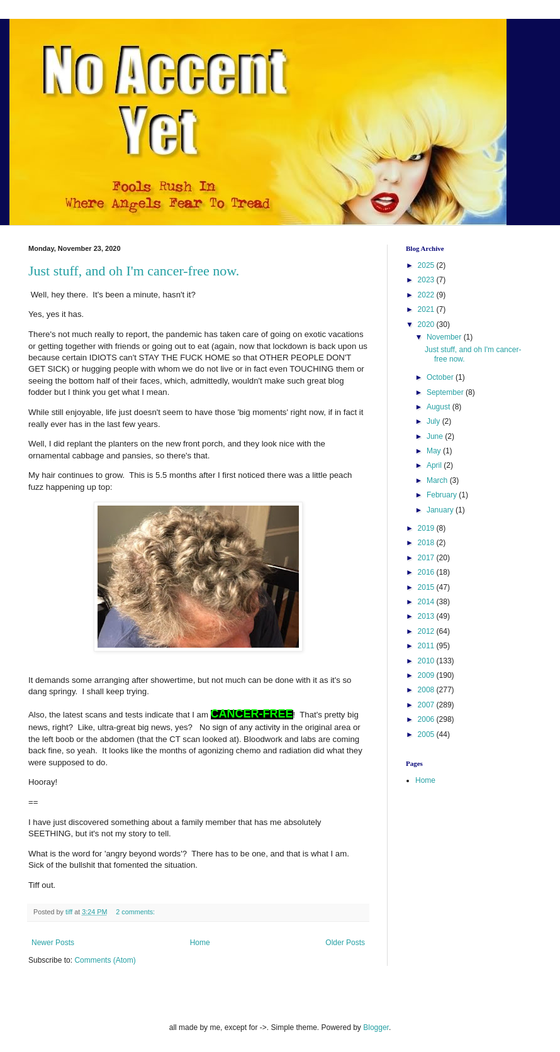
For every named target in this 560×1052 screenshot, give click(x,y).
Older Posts (345, 942)
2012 (427, 631)
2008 (427, 689)
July (434, 421)
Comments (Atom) (104, 960)
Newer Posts (52, 942)
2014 (427, 601)
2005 (427, 734)
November (445, 337)
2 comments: (136, 912)
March (438, 480)
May (435, 450)
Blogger (376, 1027)
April (435, 465)
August (439, 406)
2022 (427, 295)
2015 (427, 587)
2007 (427, 704)
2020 (427, 324)
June (436, 436)
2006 (427, 719)
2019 (427, 528)
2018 (427, 542)
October (441, 377)
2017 (427, 557)
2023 (427, 279)
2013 (427, 616)
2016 (427, 572)
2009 (427, 675)
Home (200, 942)
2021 (427, 309)
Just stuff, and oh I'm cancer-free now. (133, 271)
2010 (427, 660)
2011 (427, 645)
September (446, 392)
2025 (427, 265)
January (441, 510)
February (443, 494)
